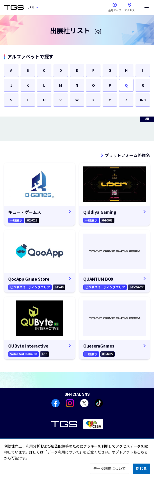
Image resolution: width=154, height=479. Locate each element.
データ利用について (109, 468)
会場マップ (114, 10)
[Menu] (146, 7)
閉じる (141, 468)
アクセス (129, 6)
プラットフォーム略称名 (127, 155)
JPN (31, 7)
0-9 (143, 99)
